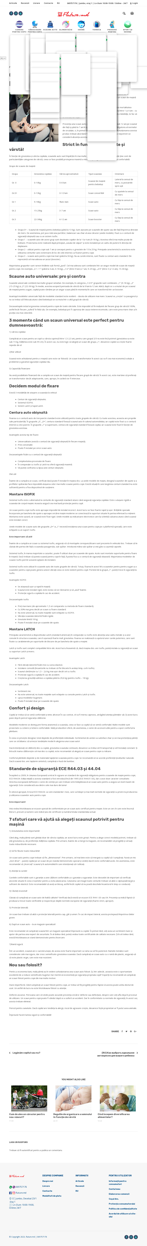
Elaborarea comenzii (119, 1194)
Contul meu (114, 1189)
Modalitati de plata (51, 1196)
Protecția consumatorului (122, 1204)
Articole (13, 3)
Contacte (48, 3)
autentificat (27, 1150)
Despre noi (47, 1181)
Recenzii (25, 3)
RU (58, 3)
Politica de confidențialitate (123, 1209)
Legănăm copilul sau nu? (26, 1052)
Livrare (36, 3)
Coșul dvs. (114, 1199)
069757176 (21, 1186)
